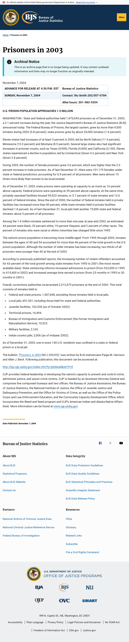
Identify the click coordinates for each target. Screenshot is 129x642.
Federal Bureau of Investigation (21, 535)
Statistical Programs (15, 473)
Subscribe (72, 543)
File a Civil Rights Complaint (82, 552)
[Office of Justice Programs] (11, 17)
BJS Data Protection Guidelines (84, 465)
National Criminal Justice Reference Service (28, 527)
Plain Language (35, 622)
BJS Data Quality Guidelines (82, 473)
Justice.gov (89, 630)
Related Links (74, 535)
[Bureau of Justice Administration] (39, 590)
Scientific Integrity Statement (83, 490)
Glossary (71, 527)
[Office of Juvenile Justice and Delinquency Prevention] (39, 603)
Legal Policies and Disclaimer (84, 622)
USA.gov (74, 630)
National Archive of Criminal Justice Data (27, 518)
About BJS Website (14, 481)
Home (5, 35)
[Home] (42, 17)
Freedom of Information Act (49, 630)
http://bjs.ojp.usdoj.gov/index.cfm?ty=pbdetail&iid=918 (38, 367)
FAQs (69, 518)
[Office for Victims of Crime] (64, 603)
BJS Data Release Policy (80, 498)
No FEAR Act (112, 622)
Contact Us (9, 490)
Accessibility (15, 622)
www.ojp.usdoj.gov (66, 406)
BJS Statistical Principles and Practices (89, 481)
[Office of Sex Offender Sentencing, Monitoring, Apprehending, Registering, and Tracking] (89, 603)
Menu (121, 17)
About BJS (9, 465)
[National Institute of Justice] (89, 590)
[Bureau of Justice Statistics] (64, 592)
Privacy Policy (55, 622)
